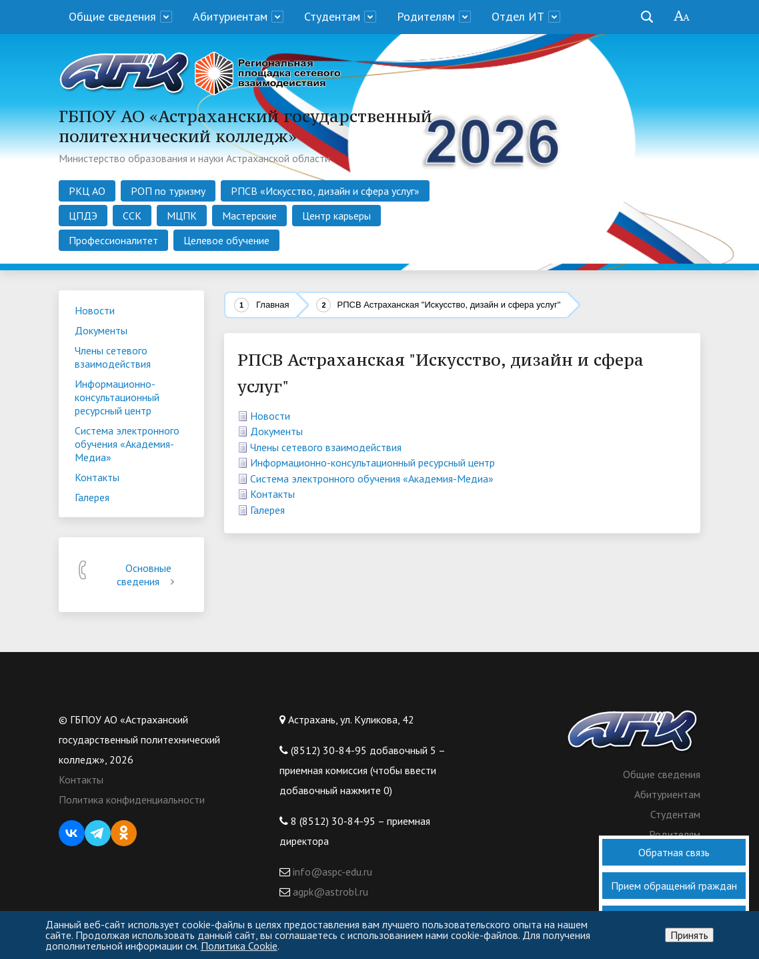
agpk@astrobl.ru (329, 891)
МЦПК (182, 215)
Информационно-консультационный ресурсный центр (372, 462)
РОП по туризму (168, 191)
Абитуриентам (230, 16)
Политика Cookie (239, 945)
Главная (272, 305)
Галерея (267, 510)
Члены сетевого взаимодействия (326, 447)
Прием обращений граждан (674, 885)
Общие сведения (112, 16)
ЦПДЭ (83, 215)
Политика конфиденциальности (132, 799)
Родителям (426, 16)
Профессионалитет (113, 240)
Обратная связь (674, 852)
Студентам (332, 16)
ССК (132, 215)
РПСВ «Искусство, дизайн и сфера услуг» (325, 191)
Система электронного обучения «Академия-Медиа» (372, 478)
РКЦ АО (87, 191)
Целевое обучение (226, 240)
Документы (276, 431)
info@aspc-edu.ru (331, 871)
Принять (689, 935)
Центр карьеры (336, 215)
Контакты (272, 494)
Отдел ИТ (518, 16)
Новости (270, 415)
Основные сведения (148, 574)
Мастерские (249, 215)
